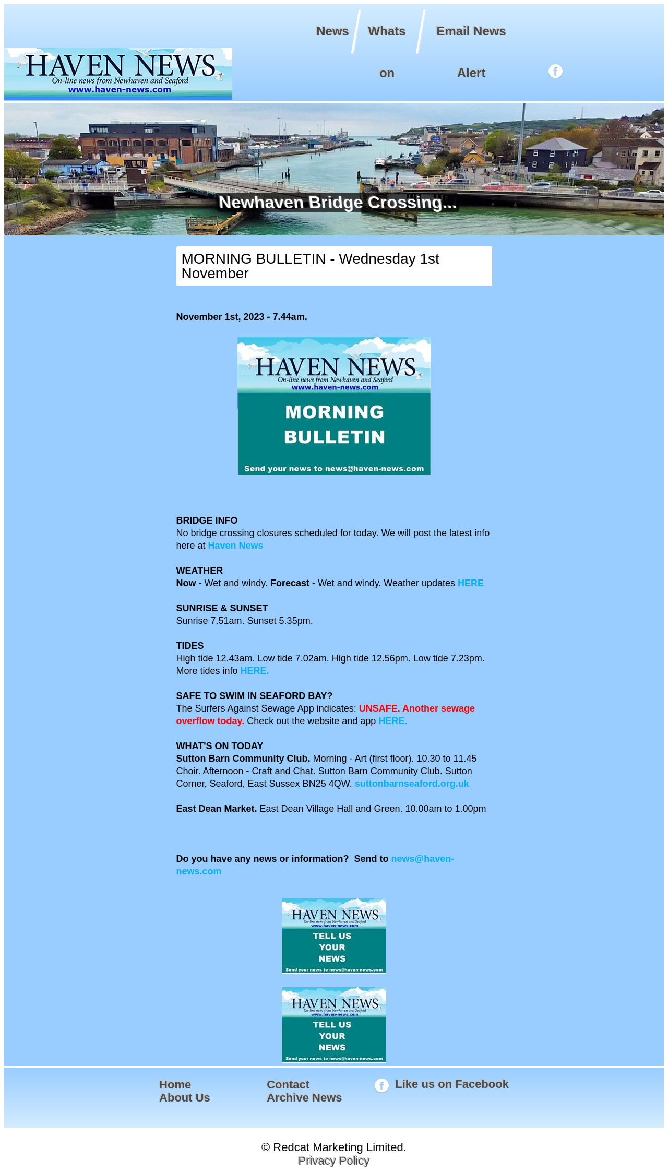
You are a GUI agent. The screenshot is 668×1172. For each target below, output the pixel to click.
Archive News (304, 1097)
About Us (184, 1097)
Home (175, 1084)
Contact (288, 1084)
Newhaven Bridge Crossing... (336, 202)
